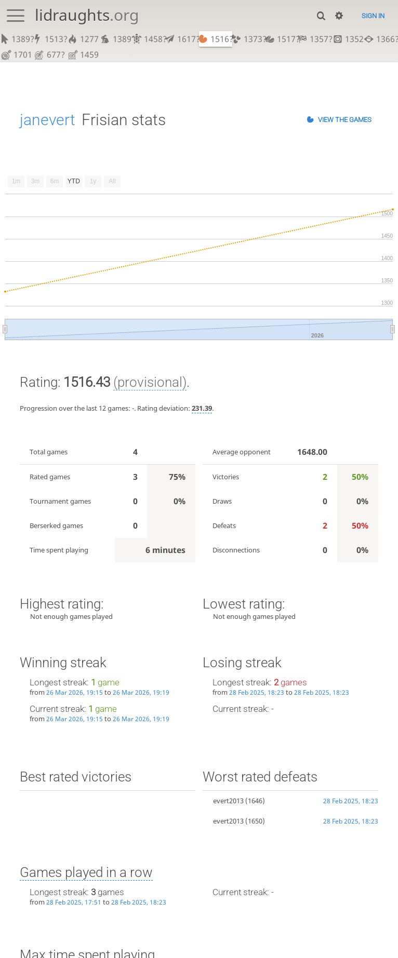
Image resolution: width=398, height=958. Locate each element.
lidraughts (87, 14)
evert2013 (228, 800)
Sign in (373, 16)
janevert (47, 120)
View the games (345, 120)
